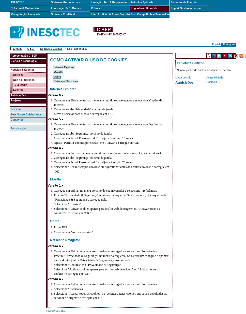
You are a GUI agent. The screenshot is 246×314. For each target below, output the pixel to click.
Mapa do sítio (183, 77)
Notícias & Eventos (51, 48)
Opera (57, 76)
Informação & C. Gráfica (66, 8)
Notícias (18, 74)
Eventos (18, 89)
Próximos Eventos (190, 63)
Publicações (18, 95)
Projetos (16, 100)
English (216, 44)
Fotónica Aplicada (142, 2)
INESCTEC (50, 26)
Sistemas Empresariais (65, 2)
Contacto (211, 82)
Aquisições (184, 82)
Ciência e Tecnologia (24, 61)
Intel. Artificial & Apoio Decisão (110, 14)
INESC (18, 2)
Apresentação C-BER (24, 55)
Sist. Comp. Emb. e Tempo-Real (150, 14)
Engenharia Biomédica (145, 8)
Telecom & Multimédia (25, 8)
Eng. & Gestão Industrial (186, 8)
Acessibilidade (214, 77)
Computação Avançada (25, 14)
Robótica (96, 8)
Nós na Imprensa (24, 79)
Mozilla (58, 72)
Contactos (17, 119)
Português (229, 44)
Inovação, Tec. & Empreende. (109, 2)
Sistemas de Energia (184, 2)
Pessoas (16, 109)
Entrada (17, 48)
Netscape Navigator (65, 81)
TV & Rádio (20, 85)
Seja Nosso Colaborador (26, 114)
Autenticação (18, 128)
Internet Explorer (64, 67)
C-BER (31, 48)
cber (127, 32)
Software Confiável (63, 14)
